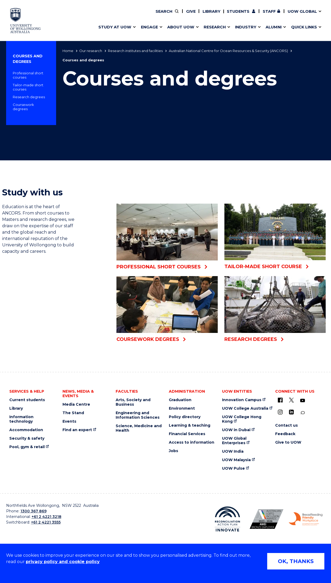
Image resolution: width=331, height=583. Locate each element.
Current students (27, 400)
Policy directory (184, 417)
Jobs (173, 451)
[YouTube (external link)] (303, 400)
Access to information (191, 442)
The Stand (73, 413)
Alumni (107, 15)
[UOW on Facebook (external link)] (280, 400)
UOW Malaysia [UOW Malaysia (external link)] (236, 460)
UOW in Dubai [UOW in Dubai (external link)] (236, 430)
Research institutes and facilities (135, 51)
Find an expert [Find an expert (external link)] (195, 15)
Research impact (117, 15)
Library (211, 11)
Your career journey (186, 15)
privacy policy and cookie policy (63, 561)
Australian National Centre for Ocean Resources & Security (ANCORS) (228, 51)
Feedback (285, 434)
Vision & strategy (178, 15)
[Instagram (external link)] (280, 412)
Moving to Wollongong (190, 15)
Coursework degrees (23, 106)
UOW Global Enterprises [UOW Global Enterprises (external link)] (234, 440)
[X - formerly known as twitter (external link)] (291, 400)
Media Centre (76, 404)
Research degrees (29, 97)
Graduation (180, 400)
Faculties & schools (120, 15)
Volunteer (194, 15)
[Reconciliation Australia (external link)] (227, 519)
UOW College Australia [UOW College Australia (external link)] (245, 408)
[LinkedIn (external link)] (291, 412)
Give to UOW (288, 442)
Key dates (110, 15)
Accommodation (26, 430)
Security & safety (26, 438)
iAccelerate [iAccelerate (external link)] (263, 15)
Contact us (275, 15)
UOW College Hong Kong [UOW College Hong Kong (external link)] (241, 419)
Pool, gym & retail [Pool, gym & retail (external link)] (27, 447)
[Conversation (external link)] (303, 412)
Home (67, 51)
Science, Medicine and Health (139, 428)
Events (69, 421)
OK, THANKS (296, 561)
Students (238, 11)
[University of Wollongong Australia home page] (25, 20)
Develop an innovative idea (128, 15)
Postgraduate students (262, 15)
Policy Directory (191, 15)
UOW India (233, 451)
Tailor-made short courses (28, 87)
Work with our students (195, 15)
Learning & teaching (189, 425)
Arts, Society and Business (133, 402)
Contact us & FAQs (261, 15)
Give (191, 11)
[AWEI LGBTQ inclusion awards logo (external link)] (266, 519)
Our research (90, 51)
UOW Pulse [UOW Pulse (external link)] (233, 468)
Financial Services (187, 434)
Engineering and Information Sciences (138, 415)
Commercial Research (258, 15)
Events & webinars (119, 15)
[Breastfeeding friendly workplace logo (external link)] (305, 519)
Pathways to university (124, 15)
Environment (182, 408)
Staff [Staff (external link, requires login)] (269, 11)
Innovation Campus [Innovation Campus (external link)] (241, 400)
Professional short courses (28, 75)
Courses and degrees (28, 59)
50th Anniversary (258, 15)
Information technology (21, 419)
